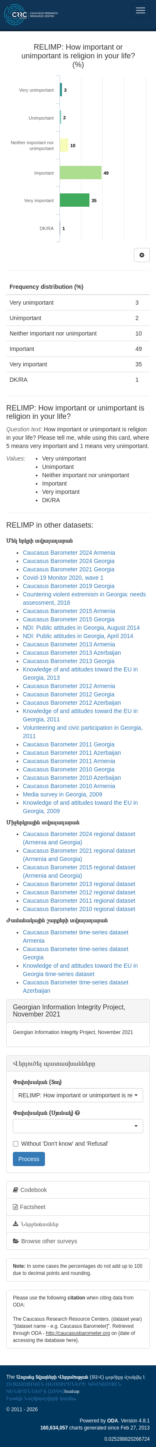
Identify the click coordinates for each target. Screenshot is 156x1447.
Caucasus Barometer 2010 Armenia (69, 786)
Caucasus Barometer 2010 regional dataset (79, 909)
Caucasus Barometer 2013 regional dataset (79, 884)
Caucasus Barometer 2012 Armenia (69, 686)
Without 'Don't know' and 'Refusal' (60, 1143)
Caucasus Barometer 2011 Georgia (68, 744)
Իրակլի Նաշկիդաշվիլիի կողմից (40, 1398)
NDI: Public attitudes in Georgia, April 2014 (78, 636)
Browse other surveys (45, 1241)
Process (29, 1159)
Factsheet (29, 1207)
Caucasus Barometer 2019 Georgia (68, 586)
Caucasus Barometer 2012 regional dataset (79, 892)
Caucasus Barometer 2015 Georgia (68, 619)
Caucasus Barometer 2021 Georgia (68, 569)
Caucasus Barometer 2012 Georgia (68, 694)
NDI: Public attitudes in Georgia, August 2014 (81, 627)
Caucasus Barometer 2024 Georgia (68, 561)
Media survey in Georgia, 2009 (62, 794)
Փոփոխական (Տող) (37, 1082)
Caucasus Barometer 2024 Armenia (69, 552)
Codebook (30, 1190)
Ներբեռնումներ (36, 1224)
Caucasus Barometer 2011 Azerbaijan (72, 752)
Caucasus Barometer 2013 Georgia (68, 661)
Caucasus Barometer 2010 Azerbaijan (72, 777)
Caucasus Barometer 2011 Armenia (69, 761)
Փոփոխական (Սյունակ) (43, 1112)
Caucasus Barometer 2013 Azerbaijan (72, 652)
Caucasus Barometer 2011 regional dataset (79, 900)
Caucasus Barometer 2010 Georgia (68, 769)
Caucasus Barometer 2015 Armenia (69, 611)
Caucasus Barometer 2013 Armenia (69, 644)
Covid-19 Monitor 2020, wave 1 (63, 577)
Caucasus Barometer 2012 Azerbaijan (72, 702)
